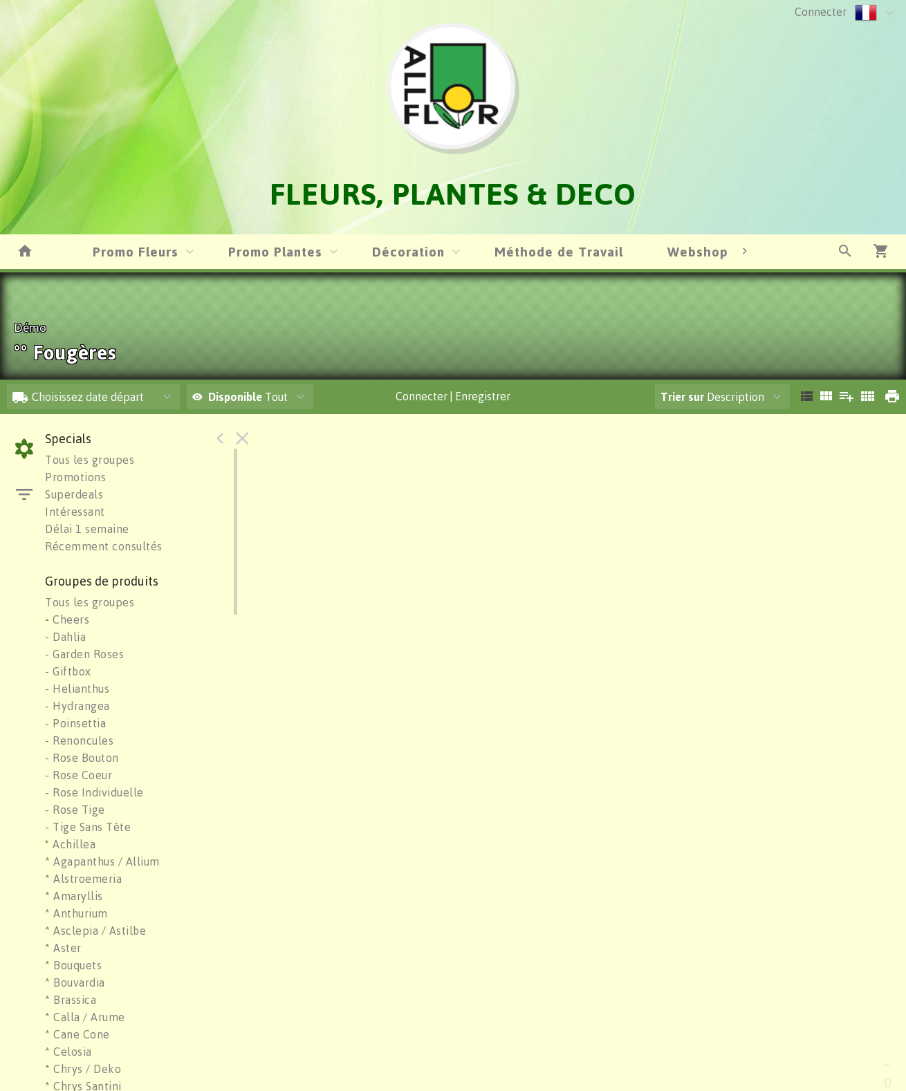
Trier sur (682, 397)
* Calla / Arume (85, 1017)
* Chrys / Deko (83, 1069)
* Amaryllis (74, 896)
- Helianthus (77, 689)
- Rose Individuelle (94, 792)
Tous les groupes (89, 460)
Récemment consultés (104, 546)
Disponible (236, 397)
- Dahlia (65, 637)
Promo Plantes (275, 251)
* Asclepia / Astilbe (95, 931)
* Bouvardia (75, 982)
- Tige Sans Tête (88, 827)
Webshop (697, 251)
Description (712, 397)
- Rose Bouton (82, 758)
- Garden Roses (84, 654)
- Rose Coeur (78, 775)
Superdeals (74, 494)
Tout (240, 397)
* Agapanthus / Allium (102, 861)
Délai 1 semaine (87, 529)
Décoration (408, 251)
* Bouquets (73, 965)
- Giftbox (68, 671)
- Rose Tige (75, 810)
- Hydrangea (77, 706)
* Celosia (68, 1052)
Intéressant (75, 512)
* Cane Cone (77, 1034)
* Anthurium (76, 913)
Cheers (67, 619)
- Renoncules (79, 740)
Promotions (75, 477)
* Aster (63, 948)
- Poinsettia (75, 723)
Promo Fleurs (135, 251)
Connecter (821, 12)
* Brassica (70, 1000)
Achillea (70, 844)
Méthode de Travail (558, 251)
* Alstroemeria (83, 879)
